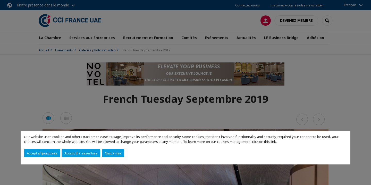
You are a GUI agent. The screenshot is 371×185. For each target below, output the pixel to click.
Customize (113, 153)
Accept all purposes (42, 153)
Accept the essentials (80, 153)
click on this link (264, 141)
